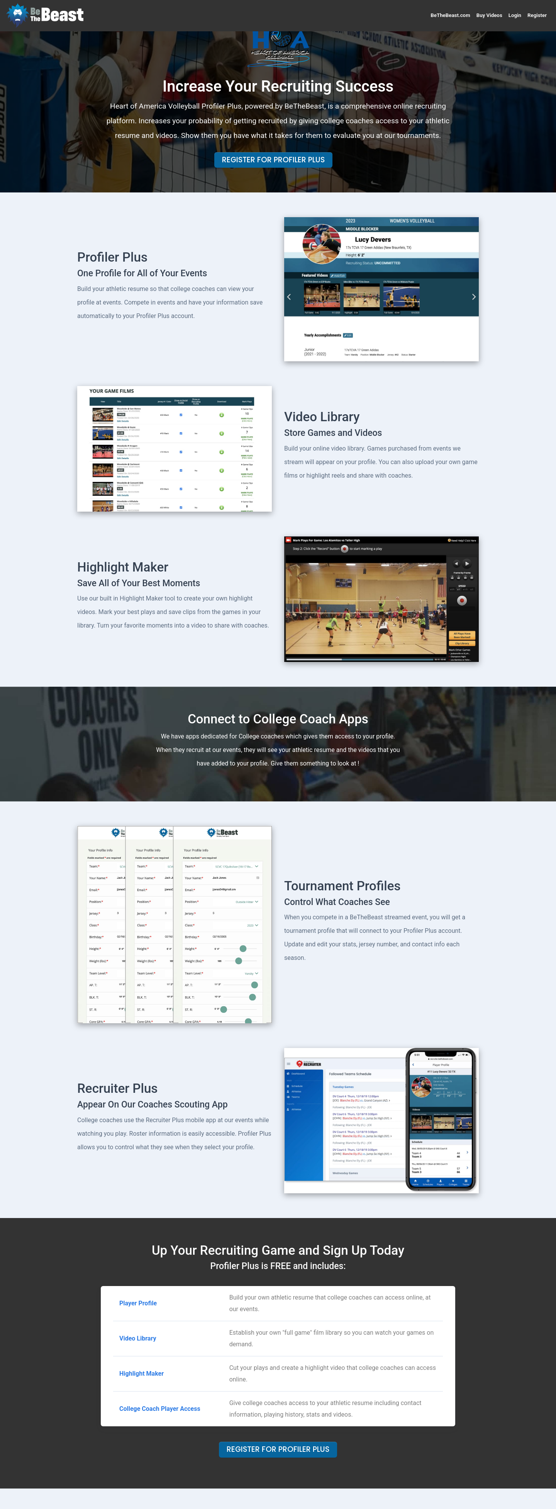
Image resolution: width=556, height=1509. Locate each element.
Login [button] (515, 15)
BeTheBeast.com (450, 15)
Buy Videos (489, 15)
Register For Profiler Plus (273, 160)
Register (537, 15)
